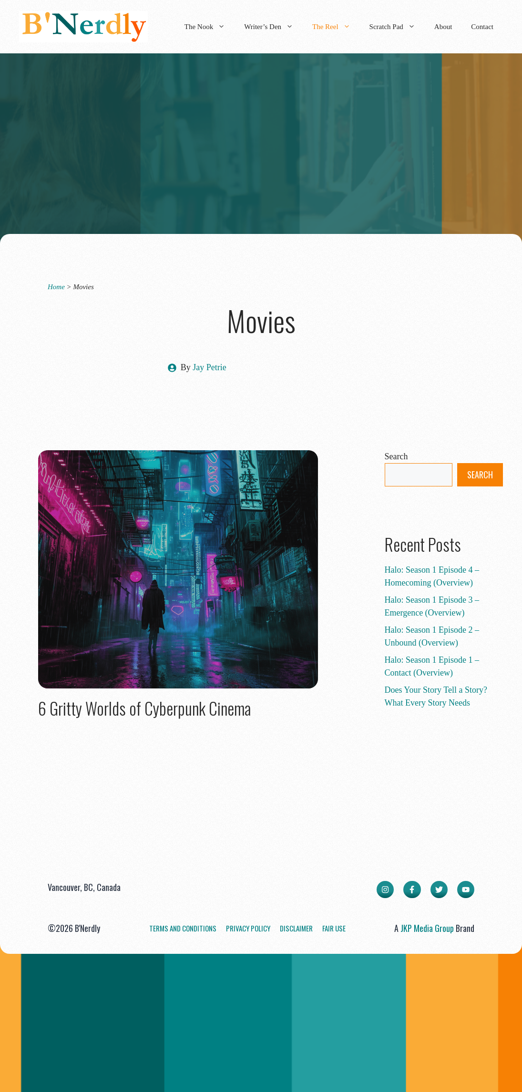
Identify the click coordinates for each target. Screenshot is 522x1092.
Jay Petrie (209, 367)
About (443, 26)
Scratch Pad (397, 27)
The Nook (209, 27)
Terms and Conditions (182, 928)
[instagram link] (385, 889)
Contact (482, 26)
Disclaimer (296, 928)
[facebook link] (411, 889)
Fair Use (334, 928)
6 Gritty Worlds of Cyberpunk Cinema (144, 708)
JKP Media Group (427, 928)
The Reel (336, 27)
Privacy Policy (248, 928)
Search (396, 456)
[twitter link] (439, 889)
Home (56, 287)
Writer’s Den (273, 27)
